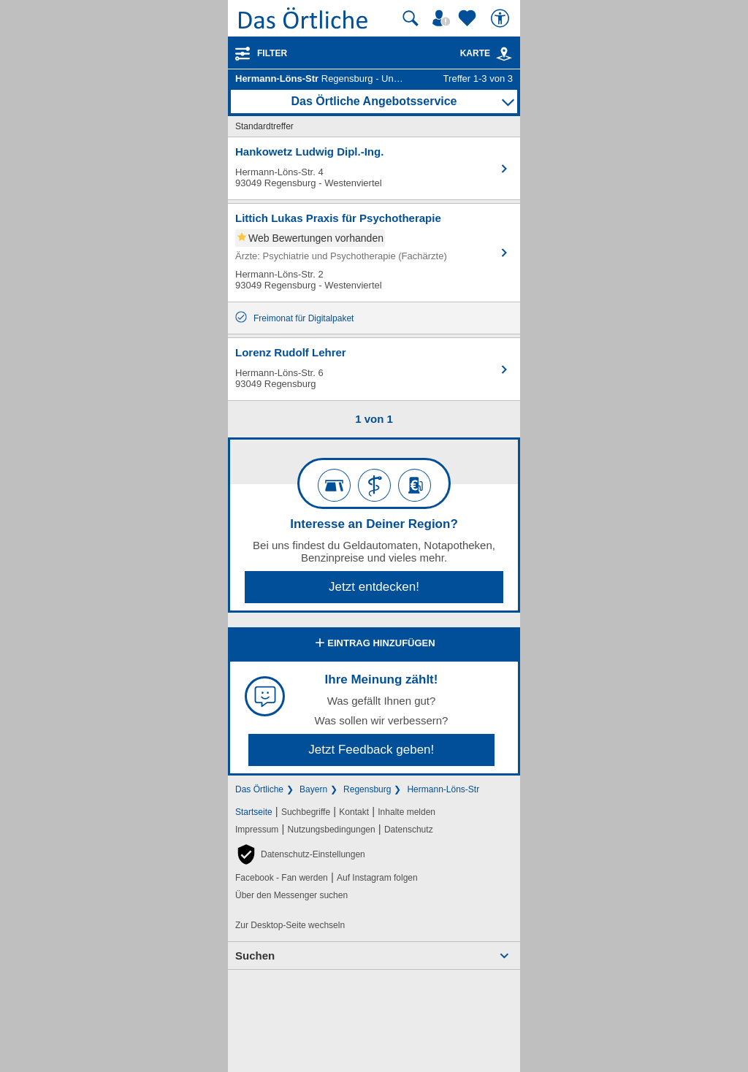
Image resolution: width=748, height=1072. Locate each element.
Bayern (313, 789)
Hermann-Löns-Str (443, 789)
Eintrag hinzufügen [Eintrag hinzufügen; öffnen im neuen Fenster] (374, 644)
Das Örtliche (259, 789)
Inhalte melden (406, 812)
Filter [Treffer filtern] (272, 53)
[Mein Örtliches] (443, 18)
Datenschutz (408, 829)
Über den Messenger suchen (291, 895)
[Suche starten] (410, 18)
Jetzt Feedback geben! (371, 750)
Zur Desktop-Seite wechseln (290, 925)
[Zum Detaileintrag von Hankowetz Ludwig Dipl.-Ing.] (374, 168)
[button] (300, 854)
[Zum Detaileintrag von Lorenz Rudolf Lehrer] (374, 369)
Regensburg (367, 789)
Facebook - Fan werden (281, 878)
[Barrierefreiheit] (502, 18)
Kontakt (354, 812)
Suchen (255, 955)
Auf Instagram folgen (377, 878)
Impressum (256, 829)
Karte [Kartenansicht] (486, 53)
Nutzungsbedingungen (331, 829)
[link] (504, 54)
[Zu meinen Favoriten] (469, 18)
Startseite (253, 812)
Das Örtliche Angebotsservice (374, 101)
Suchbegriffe (305, 812)
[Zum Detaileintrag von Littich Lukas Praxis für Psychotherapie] (374, 252)
